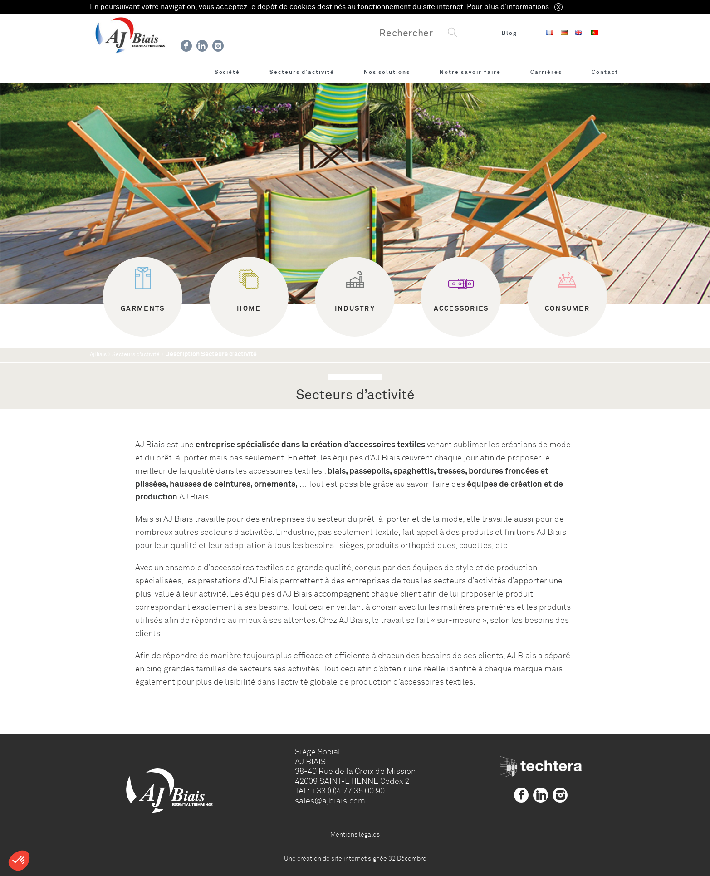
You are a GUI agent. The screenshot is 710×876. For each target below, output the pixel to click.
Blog (509, 33)
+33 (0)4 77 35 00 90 (348, 791)
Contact (605, 72)
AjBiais (98, 354)
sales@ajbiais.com (330, 801)
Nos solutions (387, 72)
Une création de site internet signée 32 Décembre (355, 858)
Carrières (546, 72)
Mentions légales (355, 834)
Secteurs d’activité (301, 72)
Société (227, 72)
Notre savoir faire (470, 72)
